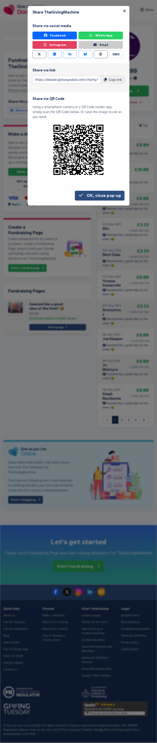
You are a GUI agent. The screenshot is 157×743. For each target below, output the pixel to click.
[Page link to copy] (67, 79)
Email (100, 44)
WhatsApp (101, 35)
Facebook (55, 35)
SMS (116, 54)
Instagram (54, 44)
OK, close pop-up (99, 196)
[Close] (124, 11)
